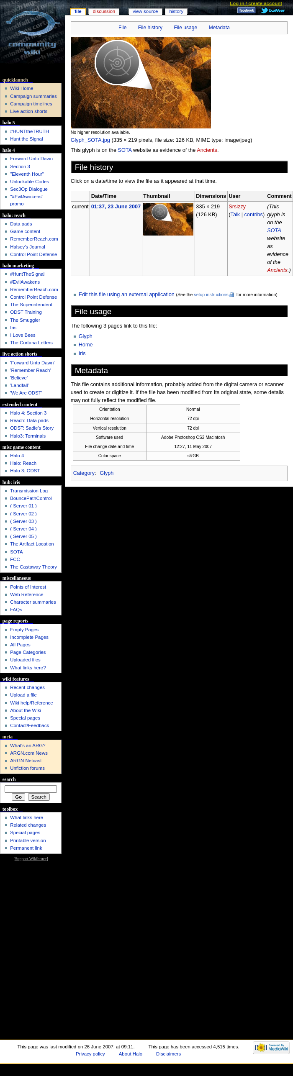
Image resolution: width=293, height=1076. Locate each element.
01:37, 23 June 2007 (116, 207)
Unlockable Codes (29, 181)
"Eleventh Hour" (27, 174)
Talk (235, 215)
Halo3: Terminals (28, 435)
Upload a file (23, 694)
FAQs (16, 609)
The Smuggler (25, 320)
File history (150, 28)
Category (84, 473)
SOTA (124, 150)
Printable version (28, 840)
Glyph (86, 336)
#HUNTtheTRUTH (29, 131)
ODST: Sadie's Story (32, 427)
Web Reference (26, 594)
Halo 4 (17, 455)
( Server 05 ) (23, 536)
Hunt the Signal (26, 138)
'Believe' (19, 377)
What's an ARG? (27, 745)
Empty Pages (24, 629)
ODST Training (26, 312)
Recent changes (27, 687)
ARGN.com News (29, 753)
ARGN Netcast (25, 760)
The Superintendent (31, 304)
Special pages (25, 717)
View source (145, 11)
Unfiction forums (27, 768)
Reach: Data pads (29, 420)
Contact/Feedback (29, 725)
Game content (25, 231)
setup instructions (211, 294)
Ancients (207, 150)
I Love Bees (23, 335)
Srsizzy (237, 207)
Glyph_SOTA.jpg (90, 140)
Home (86, 345)
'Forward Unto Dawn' (32, 362)
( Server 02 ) (23, 513)
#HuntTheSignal (27, 274)
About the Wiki (25, 710)
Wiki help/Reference (31, 702)
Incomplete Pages (29, 637)
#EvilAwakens (25, 281)
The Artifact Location (32, 543)
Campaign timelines (31, 103)
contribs (253, 215)
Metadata (219, 28)
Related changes (28, 824)
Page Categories (28, 652)
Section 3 (20, 166)
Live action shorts (28, 111)
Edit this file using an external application (127, 294)
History (176, 11)
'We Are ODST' (26, 392)
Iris (82, 353)
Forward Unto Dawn (31, 158)
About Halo (131, 1053)
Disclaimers (168, 1053)
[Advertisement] (31, 888)
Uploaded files (25, 659)
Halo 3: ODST (25, 470)
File (122, 28)
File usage (186, 28)
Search (9, 779)
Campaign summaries (33, 96)
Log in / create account (256, 3)
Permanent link (26, 848)
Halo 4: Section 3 (28, 412)
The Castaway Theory (33, 566)
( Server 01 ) (23, 505)
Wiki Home (21, 88)
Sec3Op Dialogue (29, 189)
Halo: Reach (23, 463)
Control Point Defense (33, 254)
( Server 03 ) (23, 521)
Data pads (21, 223)
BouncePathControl (30, 498)
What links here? (28, 667)
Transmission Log (29, 490)
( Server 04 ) (23, 528)
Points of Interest (28, 586)
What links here (26, 817)
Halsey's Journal (27, 246)
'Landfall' (19, 385)
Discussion (104, 11)
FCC (15, 559)
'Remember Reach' (30, 370)
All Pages (20, 644)
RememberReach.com (34, 238)
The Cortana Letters (31, 342)
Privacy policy (90, 1053)
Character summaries (33, 602)
